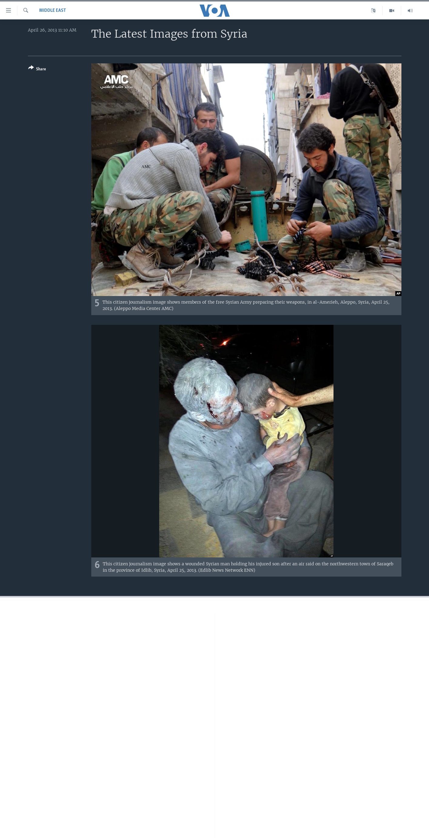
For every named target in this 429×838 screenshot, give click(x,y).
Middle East (52, 10)
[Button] (37, 69)
